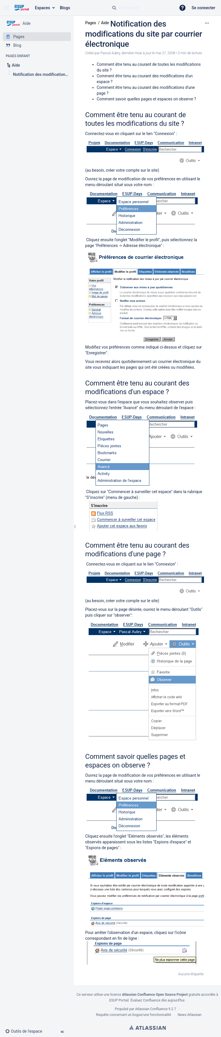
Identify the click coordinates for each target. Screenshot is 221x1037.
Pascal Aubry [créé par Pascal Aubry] (110, 53)
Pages (90, 22)
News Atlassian (190, 1015)
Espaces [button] (42, 7)
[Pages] (37, 36)
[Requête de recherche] (141, 7)
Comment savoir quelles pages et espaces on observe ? (146, 99)
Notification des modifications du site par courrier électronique (143, 34)
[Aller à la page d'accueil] (21, 7)
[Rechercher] (114, 7)
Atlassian (147, 1027)
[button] (7, 8)
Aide (105, 22)
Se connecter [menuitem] (203, 7)
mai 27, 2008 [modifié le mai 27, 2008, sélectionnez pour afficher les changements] (165, 53)
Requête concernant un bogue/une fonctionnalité (133, 1015)
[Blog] (37, 45)
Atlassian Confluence (151, 1009)
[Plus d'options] (206, 23)
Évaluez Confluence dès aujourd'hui (157, 1000)
